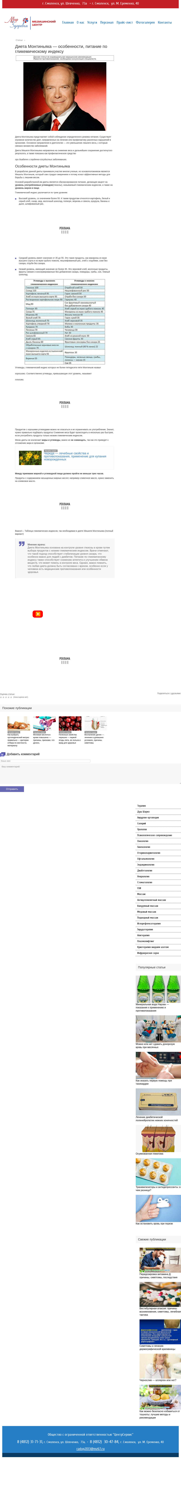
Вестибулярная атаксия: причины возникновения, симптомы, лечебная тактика (160, 1311)
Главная (68, 22)
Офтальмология (145, 858)
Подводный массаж (147, 917)
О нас (80, 22)
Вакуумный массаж (147, 905)
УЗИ (139, 888)
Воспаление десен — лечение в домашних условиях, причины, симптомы (94, 739)
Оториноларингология (148, 852)
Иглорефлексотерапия (149, 923)
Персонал (107, 22)
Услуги (92, 22)
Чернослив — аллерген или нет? (158, 1380)
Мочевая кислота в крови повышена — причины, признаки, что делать (43, 739)
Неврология (143, 876)
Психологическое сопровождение (154, 835)
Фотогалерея (145, 22)
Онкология (142, 841)
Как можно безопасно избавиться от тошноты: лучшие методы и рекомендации (160, 1414)
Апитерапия (143, 935)
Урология (142, 829)
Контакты (165, 22)
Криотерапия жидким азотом (153, 947)
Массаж (141, 894)
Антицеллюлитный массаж (151, 900)
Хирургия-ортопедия (148, 817)
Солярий (141, 823)
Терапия (141, 805)
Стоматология (144, 882)
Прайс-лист (125, 22)
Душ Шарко (143, 811)
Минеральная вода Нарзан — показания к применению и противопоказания (152, 1007)
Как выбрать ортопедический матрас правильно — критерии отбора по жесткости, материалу (18, 740)
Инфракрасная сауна (148, 953)
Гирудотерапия (145, 929)
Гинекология (143, 847)
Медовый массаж (146, 911)
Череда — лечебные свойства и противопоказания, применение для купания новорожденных (75, 456)
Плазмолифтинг (145, 941)
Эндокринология (145, 864)
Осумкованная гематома (149, 1153)
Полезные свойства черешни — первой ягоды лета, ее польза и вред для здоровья (70, 739)
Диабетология (144, 870)
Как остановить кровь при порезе (154, 1223)
